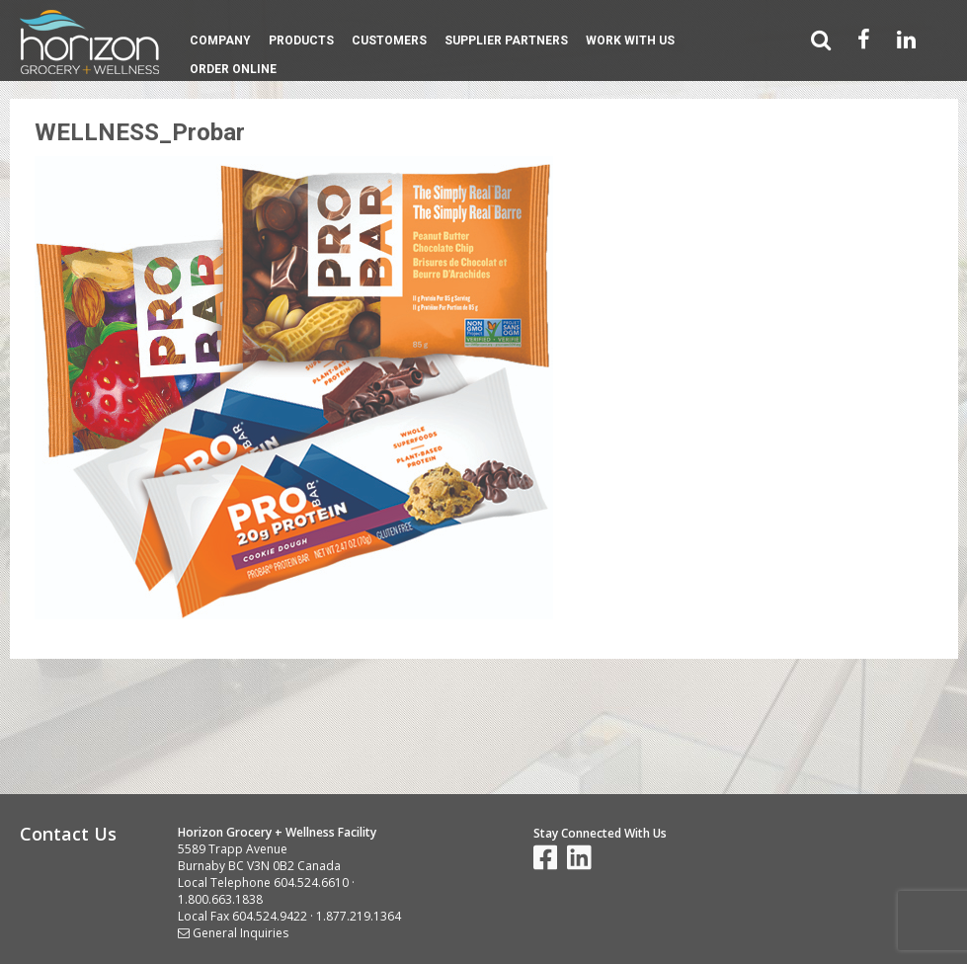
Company (220, 40)
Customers (389, 40)
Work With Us (630, 40)
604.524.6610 (311, 882)
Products (301, 40)
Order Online (233, 69)
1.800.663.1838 (220, 899)
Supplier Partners (506, 40)
